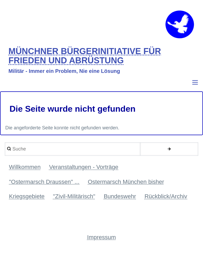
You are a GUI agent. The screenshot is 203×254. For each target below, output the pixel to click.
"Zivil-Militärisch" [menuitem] (74, 196)
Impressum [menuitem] (101, 237)
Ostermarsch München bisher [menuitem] (126, 181)
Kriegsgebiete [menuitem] (27, 196)
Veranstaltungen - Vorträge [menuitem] (83, 167)
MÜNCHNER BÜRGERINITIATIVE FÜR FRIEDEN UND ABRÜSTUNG (84, 56)
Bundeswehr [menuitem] (120, 196)
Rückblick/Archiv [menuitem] (166, 196)
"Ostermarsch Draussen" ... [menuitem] (44, 181)
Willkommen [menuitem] (25, 167)
